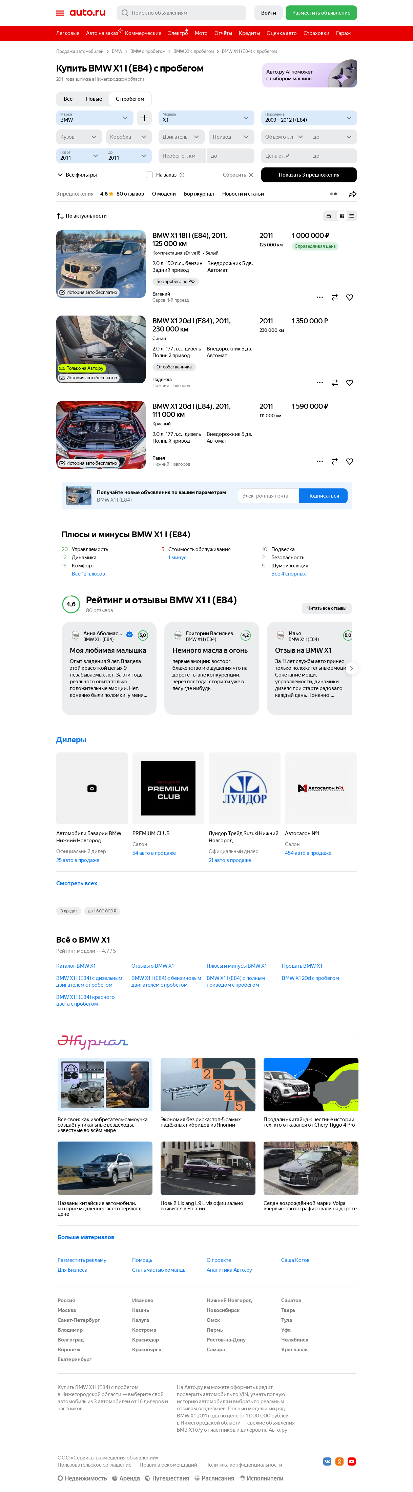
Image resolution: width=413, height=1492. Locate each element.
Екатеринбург (75, 1359)
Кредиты (249, 33)
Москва (67, 1310)
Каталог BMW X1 (76, 966)
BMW (117, 51)
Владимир (70, 1330)
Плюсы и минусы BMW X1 (237, 966)
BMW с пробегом (147, 51)
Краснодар (145, 1340)
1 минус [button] (177, 558)
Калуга (140, 1320)
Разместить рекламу (82, 1260)
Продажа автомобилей (80, 51)
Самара (216, 1350)
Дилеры (71, 739)
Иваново (142, 1300)
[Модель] (206, 117)
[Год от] (80, 155)
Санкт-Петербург (79, 1320)
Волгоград (71, 1340)
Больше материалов (86, 1237)
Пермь (215, 1330)
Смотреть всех (76, 883)
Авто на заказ (104, 32)
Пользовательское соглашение (94, 1465)
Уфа (286, 1330)
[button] (309, 71)
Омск (213, 1320)
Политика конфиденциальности (243, 1465)
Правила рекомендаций (168, 1465)
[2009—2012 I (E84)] (309, 117)
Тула (286, 1320)
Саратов (291, 1300)
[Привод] (231, 136)
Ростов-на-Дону (226, 1340)
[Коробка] (129, 136)
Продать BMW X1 (302, 966)
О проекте (219, 1260)
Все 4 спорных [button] (288, 574)
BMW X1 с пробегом (193, 51)
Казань (140, 1310)
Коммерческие (143, 33)
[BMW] (95, 117)
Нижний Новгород (229, 1300)
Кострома (144, 1330)
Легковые (67, 33)
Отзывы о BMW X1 (152, 966)
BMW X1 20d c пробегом (310, 978)
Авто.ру (87, 13)
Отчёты (223, 33)
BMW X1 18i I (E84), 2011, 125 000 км (189, 239)
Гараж (343, 33)
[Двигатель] (181, 136)
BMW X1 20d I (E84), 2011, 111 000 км (191, 410)
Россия (66, 1300)
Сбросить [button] (238, 175)
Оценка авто (282, 33)
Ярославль (294, 1350)
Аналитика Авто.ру (229, 1270)
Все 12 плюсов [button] (88, 574)
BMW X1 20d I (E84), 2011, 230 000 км (191, 325)
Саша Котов (295, 1260)
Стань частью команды (159, 1270)
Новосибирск (223, 1310)
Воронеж (69, 1350)
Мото (201, 33)
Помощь (142, 1260)
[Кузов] (79, 136)
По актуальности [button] (81, 216)
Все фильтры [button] (76, 175)
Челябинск (294, 1340)
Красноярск (146, 1350)
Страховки (316, 33)
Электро (178, 33)
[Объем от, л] (285, 136)
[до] (333, 136)
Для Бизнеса (72, 1270)
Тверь (288, 1310)
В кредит (68, 911)
